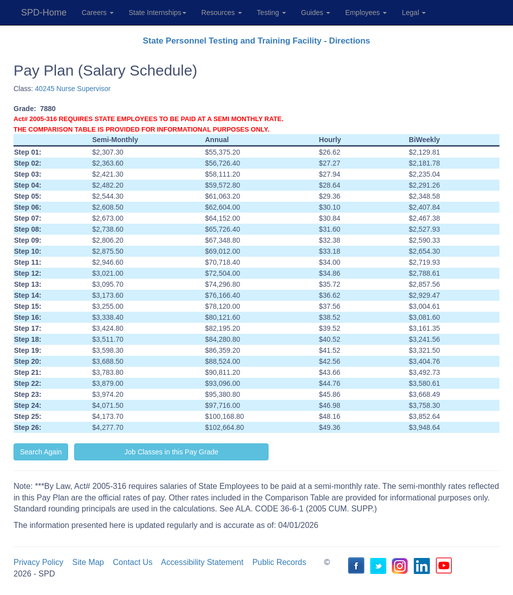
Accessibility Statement (202, 562)
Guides (315, 13)
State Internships (157, 13)
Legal (414, 13)
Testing (271, 13)
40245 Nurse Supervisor (73, 89)
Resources (221, 13)
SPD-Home (44, 13)
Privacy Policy (39, 562)
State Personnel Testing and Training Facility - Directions (256, 41)
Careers (98, 13)
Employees (366, 13)
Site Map (88, 562)
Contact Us (132, 562)
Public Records (279, 562)
